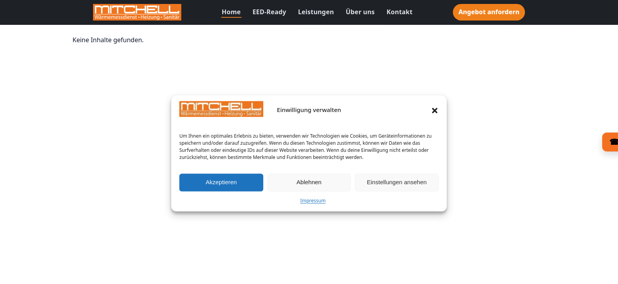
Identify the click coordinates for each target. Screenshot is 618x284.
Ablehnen (308, 184)
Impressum (313, 203)
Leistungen (316, 11)
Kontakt (400, 11)
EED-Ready (269, 11)
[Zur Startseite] (137, 12)
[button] (435, 113)
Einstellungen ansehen (397, 184)
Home (231, 11)
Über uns (360, 11)
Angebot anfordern (488, 11)
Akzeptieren (221, 184)
